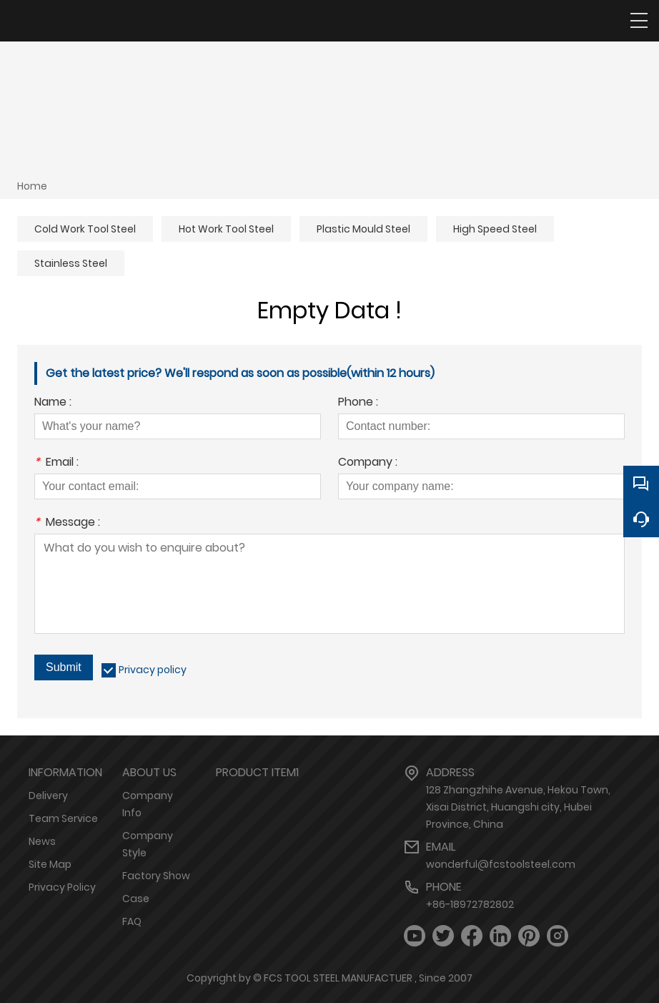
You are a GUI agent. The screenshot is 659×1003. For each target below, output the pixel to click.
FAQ (132, 921)
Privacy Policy (62, 887)
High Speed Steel (495, 229)
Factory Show (156, 876)
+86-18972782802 (470, 904)
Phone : (358, 403)
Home (32, 186)
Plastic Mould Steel (363, 229)
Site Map (50, 864)
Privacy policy (153, 669)
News (42, 841)
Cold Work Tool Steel (85, 229)
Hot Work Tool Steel (226, 229)
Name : (52, 403)
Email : (56, 463)
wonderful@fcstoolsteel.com (500, 864)
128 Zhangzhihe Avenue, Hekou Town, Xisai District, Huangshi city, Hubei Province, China (518, 807)
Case (135, 898)
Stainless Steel (70, 263)
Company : (367, 463)
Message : (67, 523)
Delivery (48, 795)
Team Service (63, 818)
